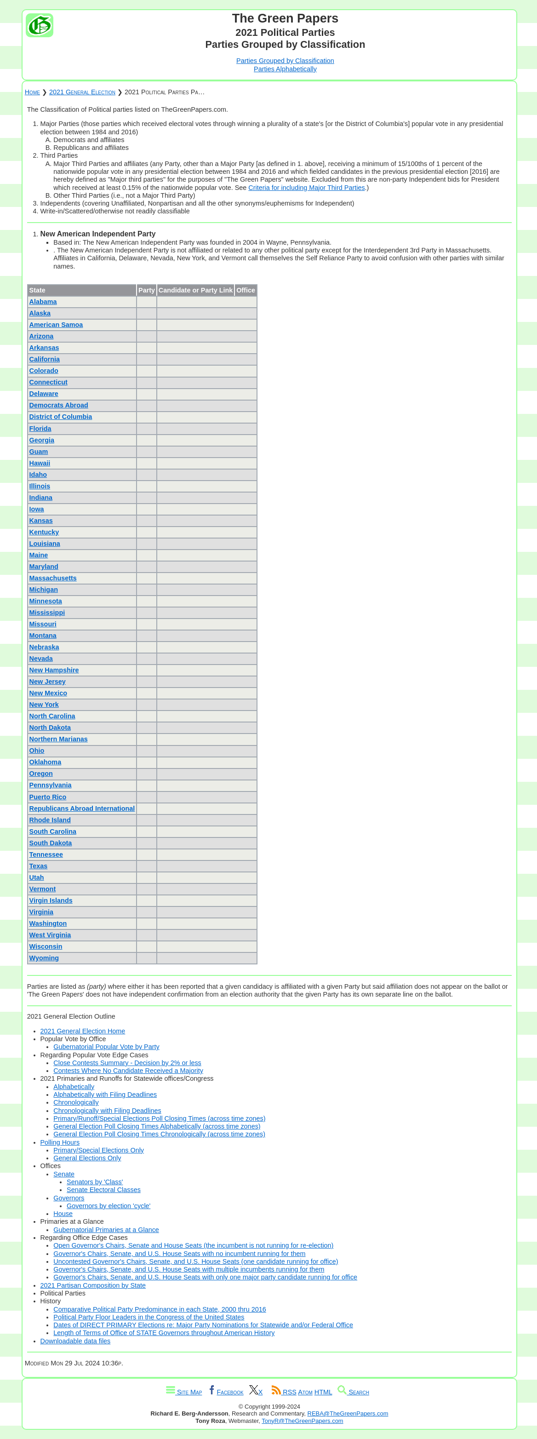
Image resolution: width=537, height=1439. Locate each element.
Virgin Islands (51, 900)
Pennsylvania (50, 785)
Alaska (40, 313)
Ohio (37, 750)
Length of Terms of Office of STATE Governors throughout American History (163, 1332)
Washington (48, 923)
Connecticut (48, 382)
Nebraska (44, 647)
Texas (38, 866)
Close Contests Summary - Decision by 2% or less (127, 1062)
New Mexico (48, 693)
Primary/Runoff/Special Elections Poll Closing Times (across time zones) (159, 1118)
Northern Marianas (58, 739)
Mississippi (47, 612)
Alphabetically (73, 1086)
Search (353, 1392)
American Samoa (56, 324)
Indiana (40, 497)
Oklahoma (45, 762)
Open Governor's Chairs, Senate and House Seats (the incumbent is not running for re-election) (193, 1245)
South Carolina (52, 831)
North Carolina (52, 716)
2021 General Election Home (83, 1031)
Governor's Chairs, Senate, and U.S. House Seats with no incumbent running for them (179, 1253)
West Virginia (50, 935)
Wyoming (44, 958)
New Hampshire (54, 670)
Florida (40, 428)
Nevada (41, 658)
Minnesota (45, 601)
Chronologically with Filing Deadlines (107, 1110)
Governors (68, 1198)
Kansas (41, 520)
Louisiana (44, 543)
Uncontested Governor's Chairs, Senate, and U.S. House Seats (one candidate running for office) (195, 1261)
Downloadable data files (75, 1341)
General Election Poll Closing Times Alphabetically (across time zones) (156, 1126)
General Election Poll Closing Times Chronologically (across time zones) (159, 1134)
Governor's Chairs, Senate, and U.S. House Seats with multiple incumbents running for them (188, 1269)
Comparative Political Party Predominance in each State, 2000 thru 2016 (159, 1309)
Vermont (42, 889)
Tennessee (46, 854)
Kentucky (44, 532)
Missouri (43, 624)
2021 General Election (82, 92)
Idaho (38, 474)
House (63, 1213)
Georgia (41, 440)
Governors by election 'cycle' (108, 1206)
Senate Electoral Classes (104, 1189)
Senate (63, 1174)
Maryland (43, 566)
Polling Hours (60, 1142)
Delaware (43, 393)
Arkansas (44, 347)
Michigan (43, 589)
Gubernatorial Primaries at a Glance (106, 1229)
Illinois (40, 486)
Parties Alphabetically (285, 69)
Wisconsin (46, 946)
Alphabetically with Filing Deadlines (105, 1094)
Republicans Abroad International (82, 808)
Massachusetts (53, 578)
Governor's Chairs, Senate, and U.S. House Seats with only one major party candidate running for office (205, 1277)
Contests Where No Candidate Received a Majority (128, 1070)
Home (32, 92)
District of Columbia (60, 416)
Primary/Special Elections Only (98, 1150)
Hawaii (40, 463)
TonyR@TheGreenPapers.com (302, 1420)
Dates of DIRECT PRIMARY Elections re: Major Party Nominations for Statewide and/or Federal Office (203, 1325)
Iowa (36, 509)
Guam (38, 451)
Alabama (43, 301)
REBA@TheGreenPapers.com (348, 1413)
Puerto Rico (48, 797)
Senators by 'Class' (95, 1182)
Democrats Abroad (58, 405)
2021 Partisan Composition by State (93, 1285)
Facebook (225, 1392)
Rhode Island (50, 820)
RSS (284, 1392)
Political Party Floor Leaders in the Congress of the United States (148, 1317)
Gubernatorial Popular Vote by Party (106, 1046)
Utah (36, 877)
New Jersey (47, 681)
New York (44, 704)
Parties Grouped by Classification (285, 60)
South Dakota (50, 843)
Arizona (41, 336)
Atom (305, 1392)
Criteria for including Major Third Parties (306, 187)
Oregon (41, 773)
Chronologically (75, 1102)
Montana (43, 635)
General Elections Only (87, 1158)
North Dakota (50, 727)
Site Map (184, 1392)
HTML (323, 1392)
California (44, 359)
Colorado (43, 370)
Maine (38, 555)
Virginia (41, 912)
